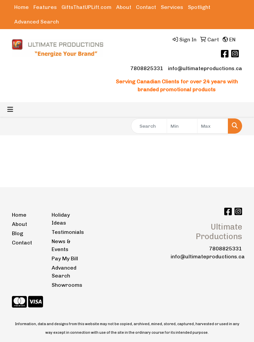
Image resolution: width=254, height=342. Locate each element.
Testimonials (67, 232)
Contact (146, 7)
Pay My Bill (65, 258)
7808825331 (146, 68)
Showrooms (67, 285)
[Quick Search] (149, 126)
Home (21, 7)
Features (45, 7)
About (123, 7)
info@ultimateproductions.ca (205, 68)
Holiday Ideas (61, 219)
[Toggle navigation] (10, 109)
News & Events (61, 245)
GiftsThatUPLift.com (86, 7)
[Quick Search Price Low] (182, 126)
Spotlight (199, 7)
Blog (17, 233)
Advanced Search (36, 22)
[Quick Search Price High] (212, 126)
